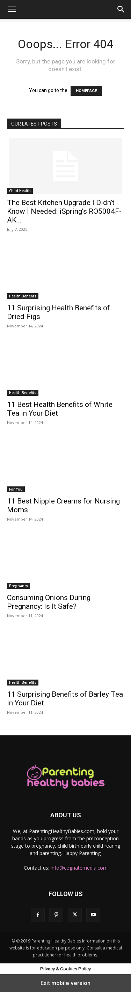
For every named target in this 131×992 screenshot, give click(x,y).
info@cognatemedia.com (79, 867)
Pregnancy (18, 585)
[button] (12, 9)
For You (16, 489)
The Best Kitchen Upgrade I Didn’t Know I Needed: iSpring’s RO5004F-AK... (64, 211)
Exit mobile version (65, 983)
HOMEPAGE (86, 91)
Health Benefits (22, 296)
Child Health (20, 190)
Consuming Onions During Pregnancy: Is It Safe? (48, 602)
